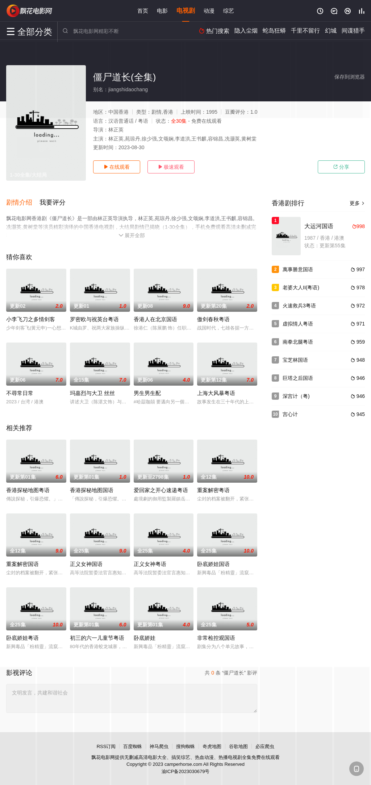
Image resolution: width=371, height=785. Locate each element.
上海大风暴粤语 (216, 392)
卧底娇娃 (144, 637)
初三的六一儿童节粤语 (97, 637)
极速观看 (171, 167)
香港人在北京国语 (155, 318)
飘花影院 (29, 10)
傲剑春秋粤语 (213, 318)
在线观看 (117, 167)
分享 (341, 167)
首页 (142, 11)
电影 (162, 11)
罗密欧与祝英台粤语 (94, 318)
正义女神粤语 (150, 563)
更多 (357, 203)
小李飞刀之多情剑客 (30, 318)
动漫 (209, 11)
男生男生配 (147, 392)
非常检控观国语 (216, 637)
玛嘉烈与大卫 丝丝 (92, 392)
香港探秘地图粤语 (28, 489)
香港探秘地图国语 (91, 489)
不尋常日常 (19, 392)
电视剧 (185, 10)
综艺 (228, 11)
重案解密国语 (22, 563)
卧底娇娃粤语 (22, 637)
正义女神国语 (86, 563)
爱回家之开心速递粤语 (161, 489)
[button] (22, 202)
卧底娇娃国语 (213, 563)
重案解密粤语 (213, 489)
